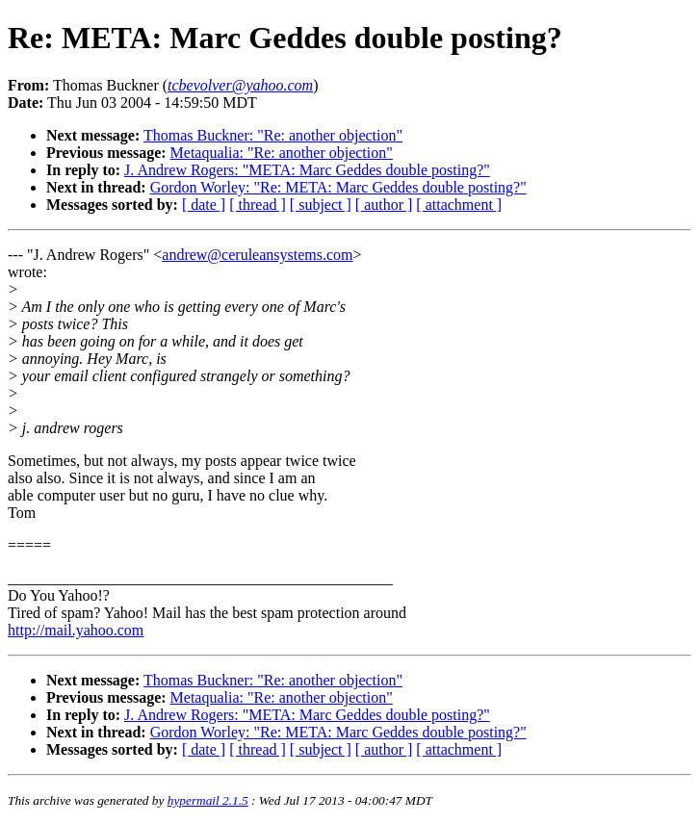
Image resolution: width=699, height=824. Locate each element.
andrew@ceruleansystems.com (257, 254)
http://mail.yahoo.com (75, 630)
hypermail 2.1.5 (208, 800)
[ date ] (203, 204)
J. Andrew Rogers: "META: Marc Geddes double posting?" (307, 170)
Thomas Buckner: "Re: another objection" (272, 135)
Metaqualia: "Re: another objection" (281, 152)
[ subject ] (320, 204)
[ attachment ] (459, 204)
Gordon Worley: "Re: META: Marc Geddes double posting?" (338, 187)
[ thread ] (257, 204)
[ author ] (384, 204)
